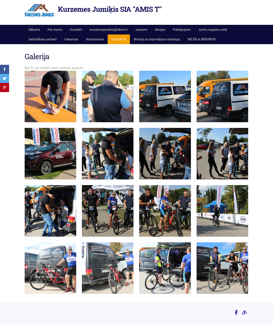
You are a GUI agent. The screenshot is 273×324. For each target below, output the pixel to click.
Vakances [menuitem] (71, 39)
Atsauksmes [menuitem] (95, 39)
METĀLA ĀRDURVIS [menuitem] (202, 39)
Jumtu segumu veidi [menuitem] (212, 29)
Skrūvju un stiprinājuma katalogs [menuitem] (157, 39)
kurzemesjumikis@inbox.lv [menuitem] (109, 29)
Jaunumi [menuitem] (141, 29)
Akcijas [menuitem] (160, 29)
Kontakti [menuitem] (76, 29)
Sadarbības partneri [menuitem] (42, 39)
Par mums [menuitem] (55, 29)
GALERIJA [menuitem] (118, 39)
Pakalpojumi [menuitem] (182, 29)
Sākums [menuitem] (34, 29)
